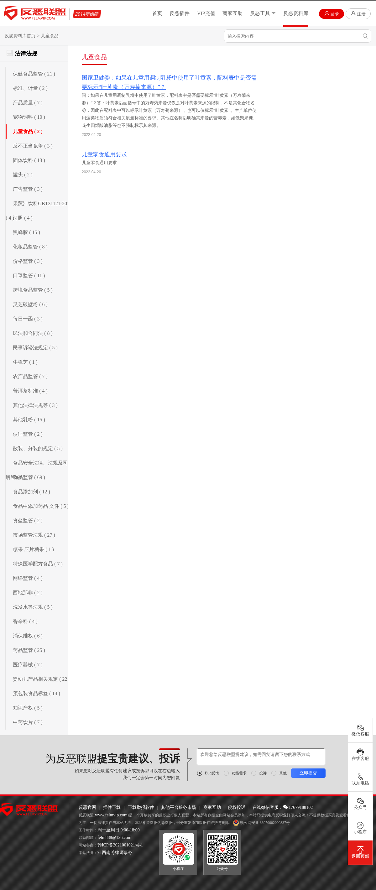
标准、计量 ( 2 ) (30, 88)
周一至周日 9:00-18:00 (118, 830)
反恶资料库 (295, 13)
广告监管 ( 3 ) (28, 189)
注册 (358, 13)
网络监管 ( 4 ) (28, 578)
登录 (331, 13)
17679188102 (298, 807)
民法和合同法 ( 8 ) (33, 333)
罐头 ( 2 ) (23, 174)
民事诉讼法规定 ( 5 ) (35, 347)
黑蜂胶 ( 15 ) (26, 232)
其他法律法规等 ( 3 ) (35, 405)
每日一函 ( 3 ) (28, 318)
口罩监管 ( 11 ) (29, 275)
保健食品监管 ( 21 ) (34, 73)
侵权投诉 (236, 807)
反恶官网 (87, 807)
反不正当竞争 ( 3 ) (33, 145)
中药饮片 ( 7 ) (28, 722)
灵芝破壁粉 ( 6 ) (30, 304)
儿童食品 (50, 36)
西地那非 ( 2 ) (28, 592)
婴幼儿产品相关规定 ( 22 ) (41, 679)
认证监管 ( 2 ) (28, 434)
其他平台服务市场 (178, 807)
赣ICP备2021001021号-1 (120, 845)
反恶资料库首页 (20, 36)
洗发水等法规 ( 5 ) (33, 607)
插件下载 (112, 807)
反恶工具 (263, 13)
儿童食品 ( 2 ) (28, 131)
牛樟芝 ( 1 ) (25, 362)
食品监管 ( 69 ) (29, 477)
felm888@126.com (114, 837)
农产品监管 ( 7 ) (30, 376)
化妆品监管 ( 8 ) (30, 246)
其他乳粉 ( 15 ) (29, 419)
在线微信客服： (267, 807)
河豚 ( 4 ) (23, 218)
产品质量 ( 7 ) (28, 102)
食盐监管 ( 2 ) (28, 520)
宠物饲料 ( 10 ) (29, 117)
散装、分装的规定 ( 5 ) (38, 448)
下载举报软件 (141, 807)
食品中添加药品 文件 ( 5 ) (41, 506)
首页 (157, 13)
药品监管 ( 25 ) (29, 650)
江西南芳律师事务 (115, 852)
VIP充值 (206, 13)
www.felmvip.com (111, 815)
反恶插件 (180, 13)
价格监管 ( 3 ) (28, 261)
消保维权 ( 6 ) (28, 635)
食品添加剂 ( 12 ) (31, 491)
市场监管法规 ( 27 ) (34, 535)
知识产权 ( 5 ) (28, 707)
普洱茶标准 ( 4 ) (30, 390)
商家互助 (232, 13)
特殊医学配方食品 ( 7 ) (38, 563)
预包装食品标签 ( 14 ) (36, 693)
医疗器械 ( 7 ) (28, 664)
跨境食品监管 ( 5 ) (33, 290)
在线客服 (360, 754)
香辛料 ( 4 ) (25, 621)
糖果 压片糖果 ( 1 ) (33, 549)
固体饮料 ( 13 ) (29, 160)
